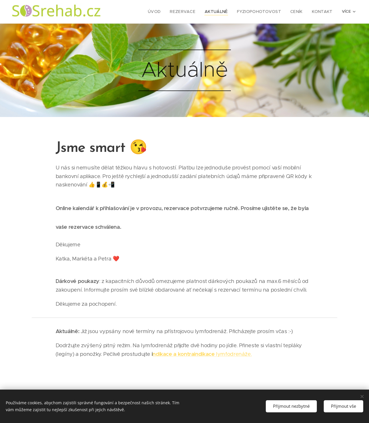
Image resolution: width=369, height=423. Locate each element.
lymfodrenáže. (202, 354)
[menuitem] (142, 12)
